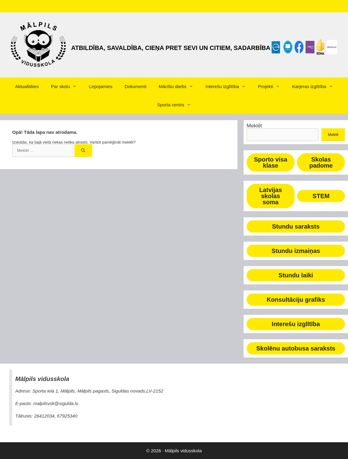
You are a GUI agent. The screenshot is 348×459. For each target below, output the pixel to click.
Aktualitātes (27, 86)
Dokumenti (136, 86)
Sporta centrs (177, 105)
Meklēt (254, 126)
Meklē (333, 134)
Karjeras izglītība (315, 86)
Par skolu (67, 86)
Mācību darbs (179, 86)
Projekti (272, 86)
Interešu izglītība (228, 86)
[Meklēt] (83, 150)
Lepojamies (100, 86)
